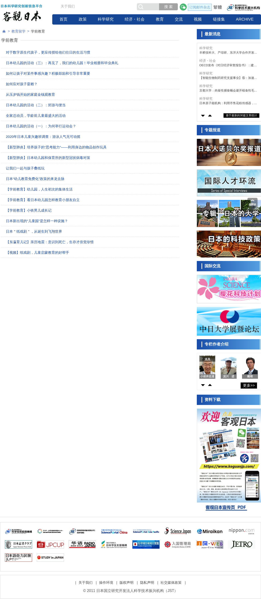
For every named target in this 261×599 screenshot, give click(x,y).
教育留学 (18, 31)
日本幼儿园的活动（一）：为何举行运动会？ (41, 126)
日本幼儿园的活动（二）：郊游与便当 (36, 105)
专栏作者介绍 (216, 344)
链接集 (219, 19)
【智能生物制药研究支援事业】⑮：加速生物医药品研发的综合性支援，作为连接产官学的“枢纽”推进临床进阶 (228, 78)
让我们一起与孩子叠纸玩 (25, 168)
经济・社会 (135, 19)
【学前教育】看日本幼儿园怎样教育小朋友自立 (43, 200)
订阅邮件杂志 (199, 7)
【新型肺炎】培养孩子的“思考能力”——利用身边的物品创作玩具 (56, 147)
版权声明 (126, 582)
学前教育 (38, 31)
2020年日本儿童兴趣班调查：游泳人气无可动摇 (43, 137)
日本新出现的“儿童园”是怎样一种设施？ (37, 221)
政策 (83, 19)
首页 (63, 19)
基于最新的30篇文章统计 (241, 115)
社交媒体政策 (171, 582)
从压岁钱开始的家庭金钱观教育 (30, 94)
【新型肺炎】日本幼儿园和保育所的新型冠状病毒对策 (48, 158)
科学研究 (106, 19)
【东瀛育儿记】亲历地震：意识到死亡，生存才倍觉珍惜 (50, 242)
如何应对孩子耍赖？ (21, 84)
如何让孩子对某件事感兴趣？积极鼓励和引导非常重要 (48, 73)
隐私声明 (147, 582)
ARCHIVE (245, 19)
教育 (160, 19)
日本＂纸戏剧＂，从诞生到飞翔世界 (36, 231)
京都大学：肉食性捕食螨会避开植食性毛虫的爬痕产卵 (228, 91)
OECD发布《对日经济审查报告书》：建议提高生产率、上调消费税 (228, 65)
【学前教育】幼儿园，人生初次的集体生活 (39, 189)
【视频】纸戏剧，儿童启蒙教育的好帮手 (37, 252)
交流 (179, 19)
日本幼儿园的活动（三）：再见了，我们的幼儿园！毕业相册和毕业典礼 (62, 63)
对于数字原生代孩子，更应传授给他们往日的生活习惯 (48, 52)
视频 (198, 19)
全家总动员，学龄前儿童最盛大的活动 (36, 116)
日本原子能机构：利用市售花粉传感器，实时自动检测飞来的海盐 (228, 103)
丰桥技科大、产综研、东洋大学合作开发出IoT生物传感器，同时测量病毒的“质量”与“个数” (229, 53)
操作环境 (106, 582)
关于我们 (68, 6)
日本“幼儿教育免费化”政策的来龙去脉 (35, 179)
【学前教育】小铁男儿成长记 (29, 210)
